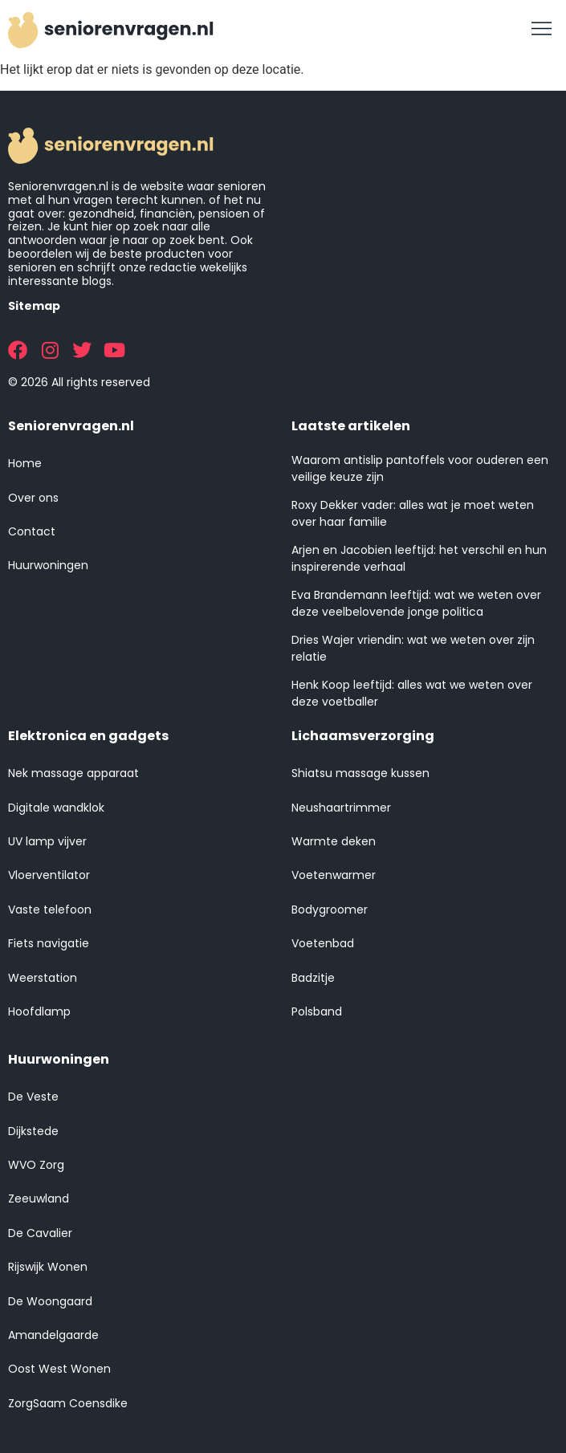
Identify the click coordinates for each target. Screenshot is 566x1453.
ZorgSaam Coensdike (68, 1403)
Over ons (33, 498)
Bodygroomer (329, 910)
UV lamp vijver (47, 841)
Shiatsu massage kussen (360, 773)
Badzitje (313, 978)
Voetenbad (322, 943)
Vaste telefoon (50, 910)
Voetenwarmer (333, 875)
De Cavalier (40, 1233)
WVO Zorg (36, 1165)
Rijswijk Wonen (48, 1267)
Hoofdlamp (39, 1011)
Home (25, 463)
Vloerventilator (49, 875)
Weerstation (42, 978)
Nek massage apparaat (73, 773)
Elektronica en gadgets (88, 735)
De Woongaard (50, 1301)
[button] (542, 29)
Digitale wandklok (56, 808)
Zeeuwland (38, 1198)
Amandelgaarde (53, 1335)
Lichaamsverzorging (362, 735)
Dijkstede (33, 1131)
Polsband (316, 1011)
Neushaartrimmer (341, 808)
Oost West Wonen (59, 1369)
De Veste (33, 1097)
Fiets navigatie (48, 943)
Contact (31, 531)
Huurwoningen (48, 565)
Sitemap (34, 306)
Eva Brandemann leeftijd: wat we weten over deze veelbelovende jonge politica (416, 603)
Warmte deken (333, 841)
